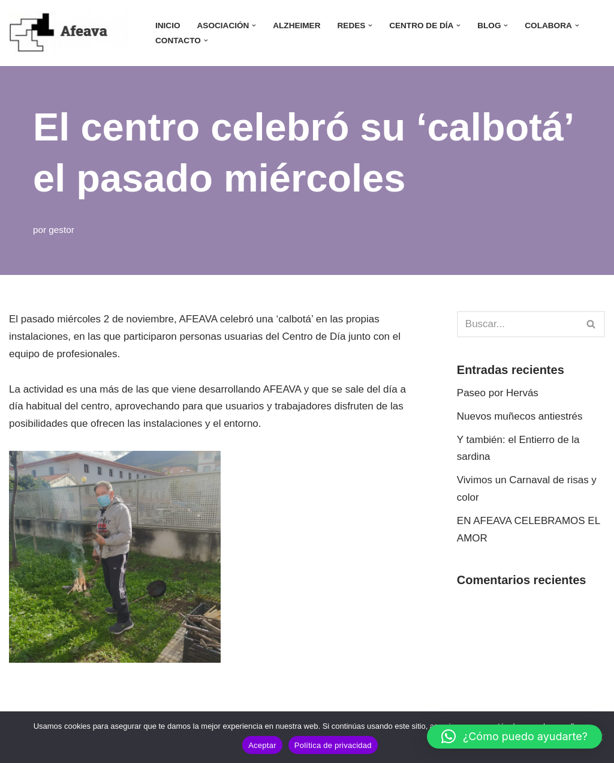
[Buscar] (517, 324)
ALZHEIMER (296, 25)
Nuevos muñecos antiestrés (520, 416)
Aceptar (262, 745)
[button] (254, 25)
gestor (61, 230)
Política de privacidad (333, 745)
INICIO (167, 25)
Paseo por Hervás (497, 393)
